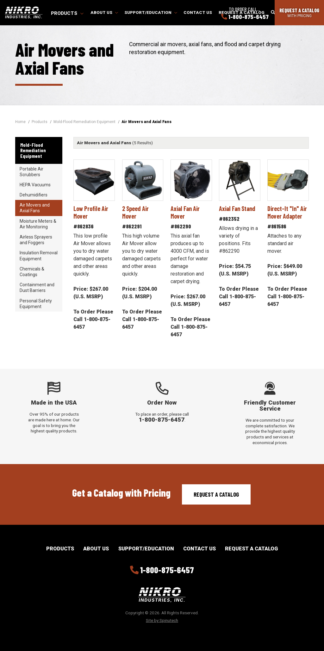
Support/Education (150, 12)
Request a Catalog (216, 494)
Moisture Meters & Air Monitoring (38, 224)
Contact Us (198, 12)
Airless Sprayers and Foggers (36, 239)
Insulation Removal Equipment (39, 255)
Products (67, 13)
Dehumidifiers (33, 194)
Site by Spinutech (162, 620)
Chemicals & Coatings (32, 271)
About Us (104, 12)
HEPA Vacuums (35, 184)
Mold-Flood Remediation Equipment (33, 150)
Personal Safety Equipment (36, 303)
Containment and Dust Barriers (37, 287)
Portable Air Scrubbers (31, 171)
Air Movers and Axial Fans (35, 207)
